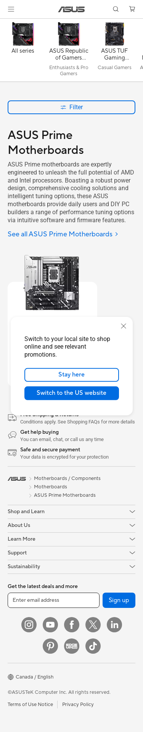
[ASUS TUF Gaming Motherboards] (114, 52)
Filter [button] (71, 107)
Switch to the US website (71, 393)
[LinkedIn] (114, 624)
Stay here (71, 374)
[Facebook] (71, 624)
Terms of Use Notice (30, 704)
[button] (11, 9)
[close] (124, 326)
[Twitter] (93, 624)
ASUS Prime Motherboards (65, 495)
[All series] (23, 52)
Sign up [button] (119, 600)
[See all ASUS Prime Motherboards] (63, 234)
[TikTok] (93, 646)
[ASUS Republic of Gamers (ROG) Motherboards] (69, 52)
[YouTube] (50, 624)
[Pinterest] (50, 646)
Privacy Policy (78, 704)
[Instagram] (29, 624)
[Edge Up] (71, 646)
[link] (71, 9)
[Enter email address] (54, 600)
